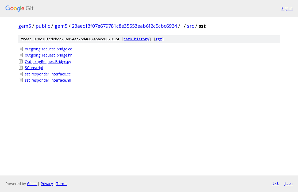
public (43, 26)
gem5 (24, 26)
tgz (159, 39)
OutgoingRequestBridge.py (48, 61)
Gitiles (32, 183)
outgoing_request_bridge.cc (48, 48)
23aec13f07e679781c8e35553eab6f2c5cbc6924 (124, 26)
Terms (61, 183)
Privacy (47, 183)
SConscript (34, 67)
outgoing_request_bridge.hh (48, 55)
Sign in (287, 8)
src (190, 26)
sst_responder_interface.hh (48, 80)
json (288, 183)
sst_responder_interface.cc (48, 74)
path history (136, 39)
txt (275, 183)
